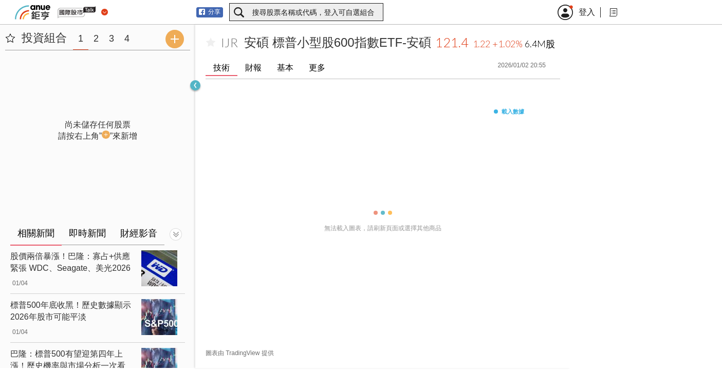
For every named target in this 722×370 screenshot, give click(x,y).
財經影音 (138, 233)
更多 (317, 67)
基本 (285, 67)
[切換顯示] (176, 234)
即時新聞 (87, 233)
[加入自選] (211, 43)
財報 (253, 67)
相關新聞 (35, 233)
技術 (221, 67)
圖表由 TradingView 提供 (240, 353)
